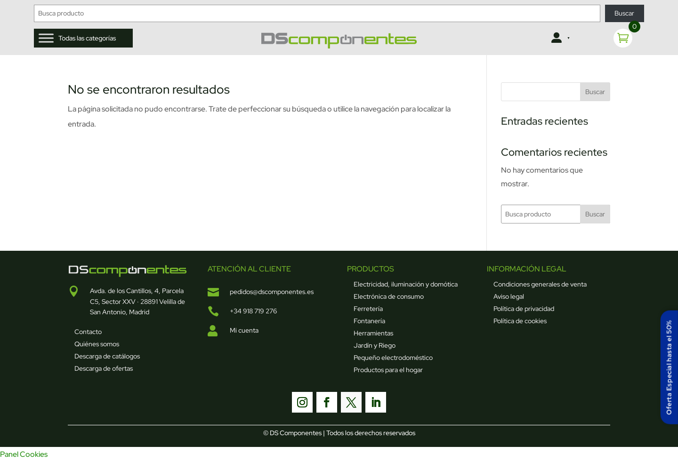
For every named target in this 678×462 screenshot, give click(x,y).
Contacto (88, 331)
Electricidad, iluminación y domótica (406, 284)
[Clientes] (559, 38)
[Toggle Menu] (46, 37)
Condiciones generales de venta (540, 284)
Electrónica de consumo (389, 296)
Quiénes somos (96, 344)
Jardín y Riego (375, 345)
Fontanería (369, 321)
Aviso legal (508, 296)
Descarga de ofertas (103, 368)
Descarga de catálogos (107, 356)
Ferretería (368, 308)
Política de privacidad (523, 308)
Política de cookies (520, 321)
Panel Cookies (24, 454)
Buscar (624, 13)
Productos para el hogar (388, 370)
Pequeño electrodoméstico (393, 357)
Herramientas (373, 333)
